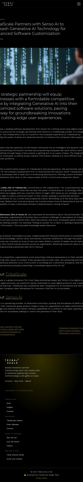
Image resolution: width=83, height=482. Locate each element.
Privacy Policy (41, 478)
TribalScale (16, 274)
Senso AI (14, 297)
